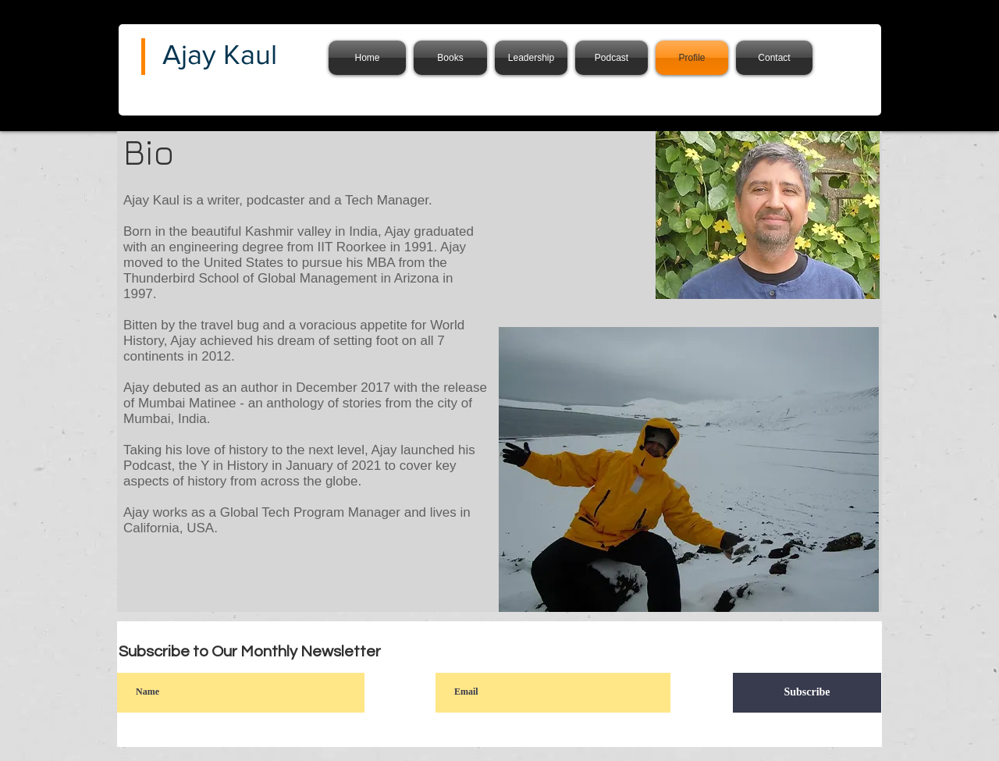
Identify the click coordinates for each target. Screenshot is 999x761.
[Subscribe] (807, 693)
